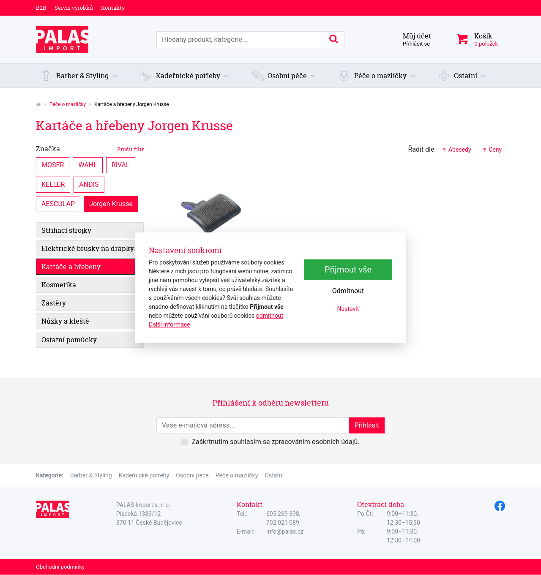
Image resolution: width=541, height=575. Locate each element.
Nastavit (348, 308)
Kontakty (113, 7)
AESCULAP (58, 203)
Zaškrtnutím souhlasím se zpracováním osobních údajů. (275, 442)
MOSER (52, 164)
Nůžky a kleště (65, 321)
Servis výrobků (74, 7)
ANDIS (88, 184)
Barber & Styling (91, 475)
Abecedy (456, 149)
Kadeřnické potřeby (144, 475)
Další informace (169, 324)
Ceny (491, 149)
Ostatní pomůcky (69, 339)
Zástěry (53, 303)
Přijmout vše (348, 269)
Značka (90, 149)
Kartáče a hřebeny (71, 266)
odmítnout (269, 315)
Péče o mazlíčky (67, 104)
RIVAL (121, 164)
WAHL (87, 164)
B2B (41, 7)
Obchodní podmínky (60, 567)
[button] (79, 75)
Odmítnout (348, 291)
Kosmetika (58, 284)
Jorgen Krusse (111, 203)
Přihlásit (367, 425)
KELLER (53, 184)
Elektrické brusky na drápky (87, 248)
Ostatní (274, 475)
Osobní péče (192, 475)
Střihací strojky (66, 230)
